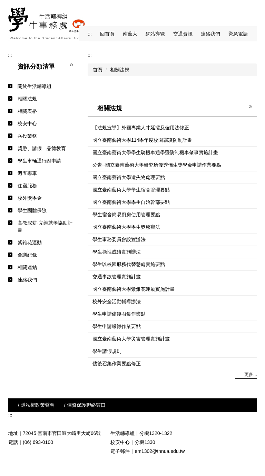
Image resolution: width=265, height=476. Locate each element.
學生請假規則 (106, 351)
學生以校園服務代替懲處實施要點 (128, 264)
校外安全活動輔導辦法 (116, 301)
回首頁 (107, 34)
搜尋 (250, 14)
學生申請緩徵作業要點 (116, 326)
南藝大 (130, 34)
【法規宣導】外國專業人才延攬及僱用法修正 (140, 127)
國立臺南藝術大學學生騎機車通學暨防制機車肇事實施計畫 (155, 152)
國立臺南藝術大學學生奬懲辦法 (126, 227)
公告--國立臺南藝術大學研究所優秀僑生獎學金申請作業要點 (156, 165)
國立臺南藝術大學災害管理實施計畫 (131, 338)
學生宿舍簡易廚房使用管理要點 (126, 214)
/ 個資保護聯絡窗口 (85, 405)
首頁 (97, 69)
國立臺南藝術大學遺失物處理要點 (128, 177)
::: (90, 34)
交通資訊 (183, 34)
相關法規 (119, 69)
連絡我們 (210, 34)
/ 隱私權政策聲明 (36, 405)
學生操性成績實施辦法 (116, 252)
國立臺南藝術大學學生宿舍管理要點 (131, 189)
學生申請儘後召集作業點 (119, 314)
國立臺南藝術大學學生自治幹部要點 (131, 202)
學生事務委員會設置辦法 (119, 239)
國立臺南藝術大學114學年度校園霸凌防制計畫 (142, 140)
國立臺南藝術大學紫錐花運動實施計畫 (133, 289)
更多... (250, 374)
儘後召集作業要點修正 (116, 363)
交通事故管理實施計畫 (116, 276)
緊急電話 (238, 34)
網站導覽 (155, 34)
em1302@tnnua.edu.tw (160, 451)
